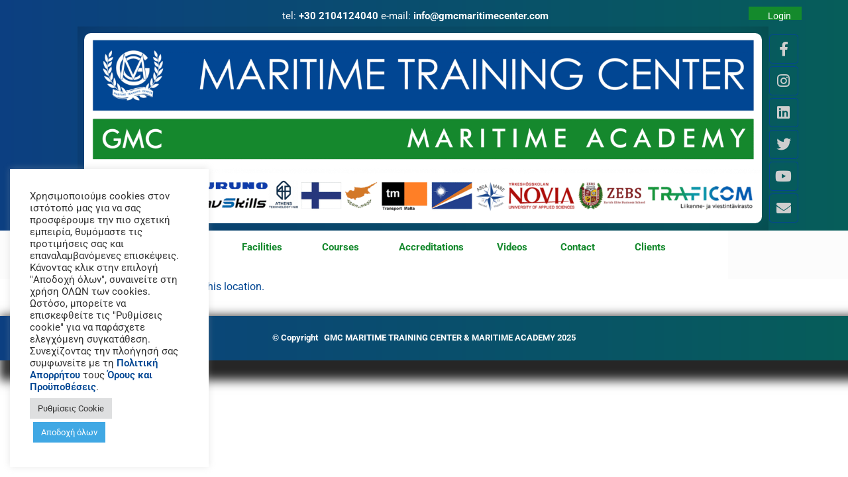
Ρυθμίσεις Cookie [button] (71, 408)
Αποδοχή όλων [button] (69, 432)
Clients (650, 247)
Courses (344, 247)
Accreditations (431, 247)
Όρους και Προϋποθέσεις (91, 381)
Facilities (265, 247)
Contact (581, 247)
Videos (512, 247)
